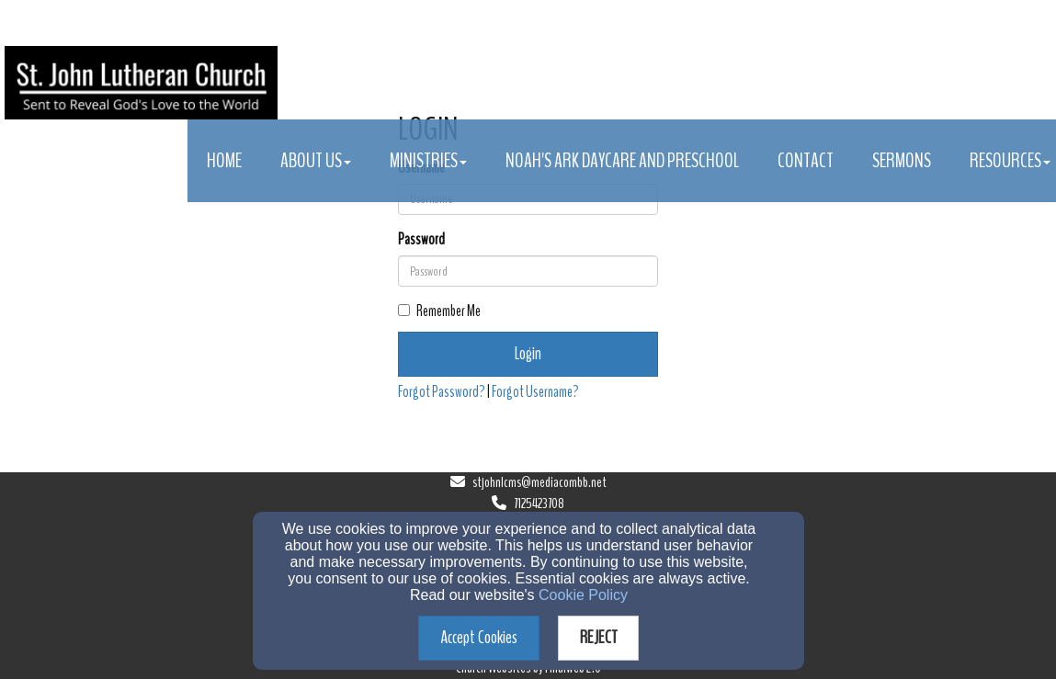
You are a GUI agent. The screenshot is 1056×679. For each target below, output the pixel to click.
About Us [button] (315, 161)
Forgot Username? (535, 391)
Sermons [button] (901, 161)
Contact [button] (806, 161)
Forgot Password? (441, 391)
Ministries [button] (428, 161)
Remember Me (439, 311)
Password (421, 239)
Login (528, 353)
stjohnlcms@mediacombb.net (539, 482)
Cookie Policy (583, 595)
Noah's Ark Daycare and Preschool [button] (622, 161)
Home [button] (224, 161)
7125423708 (539, 503)
